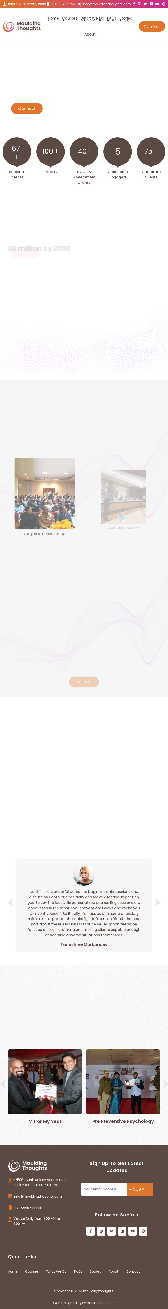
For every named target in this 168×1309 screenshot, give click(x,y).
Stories (95, 1271)
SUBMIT (141, 1189)
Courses (32, 1271)
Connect (152, 26)
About (113, 1271)
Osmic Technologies (98, 1302)
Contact (133, 1271)
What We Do (56, 1271)
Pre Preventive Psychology (123, 1121)
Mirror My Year (44, 1121)
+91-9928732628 (65, 4)
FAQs (78, 1271)
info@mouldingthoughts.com (107, 4)
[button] (157, 902)
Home (13, 1271)
